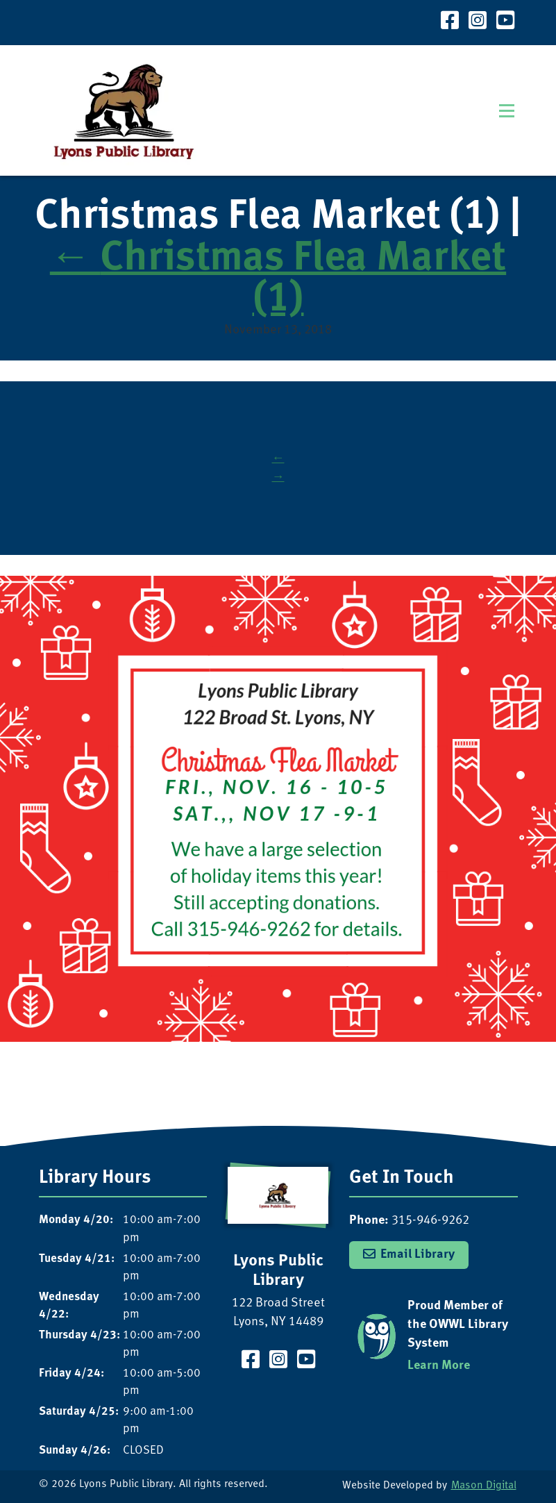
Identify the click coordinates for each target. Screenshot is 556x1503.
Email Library (417, 1254)
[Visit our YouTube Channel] (505, 22)
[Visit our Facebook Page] (449, 22)
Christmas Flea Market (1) (278, 279)
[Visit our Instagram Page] (477, 22)
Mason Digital (483, 1486)
